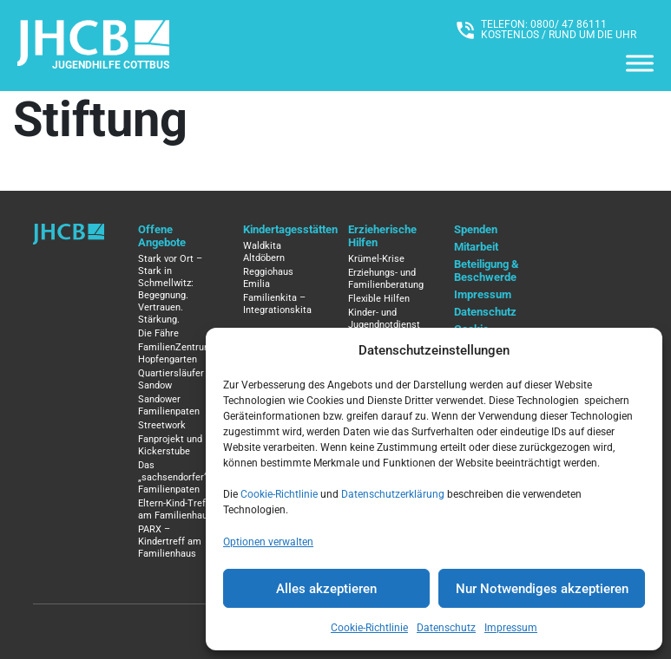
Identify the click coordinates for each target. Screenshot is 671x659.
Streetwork (162, 425)
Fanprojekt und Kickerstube (170, 445)
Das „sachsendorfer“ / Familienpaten (176, 477)
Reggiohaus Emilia (268, 278)
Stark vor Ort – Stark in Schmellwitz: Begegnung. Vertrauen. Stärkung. (170, 289)
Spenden (475, 229)
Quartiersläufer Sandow (171, 379)
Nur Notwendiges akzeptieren (542, 589)
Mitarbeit (476, 246)
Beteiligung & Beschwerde (486, 271)
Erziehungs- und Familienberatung (386, 278)
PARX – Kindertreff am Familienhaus (169, 541)
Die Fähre (158, 333)
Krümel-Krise (376, 258)
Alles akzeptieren (326, 589)
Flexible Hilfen (379, 298)
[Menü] (640, 63)
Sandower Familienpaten (169, 405)
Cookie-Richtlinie (279, 494)
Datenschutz (446, 628)
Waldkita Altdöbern (264, 252)
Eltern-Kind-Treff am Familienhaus (175, 509)
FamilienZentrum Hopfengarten (175, 353)
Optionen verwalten (268, 542)
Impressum (510, 628)
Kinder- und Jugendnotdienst (384, 318)
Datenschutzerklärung (392, 494)
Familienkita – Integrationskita (277, 304)
